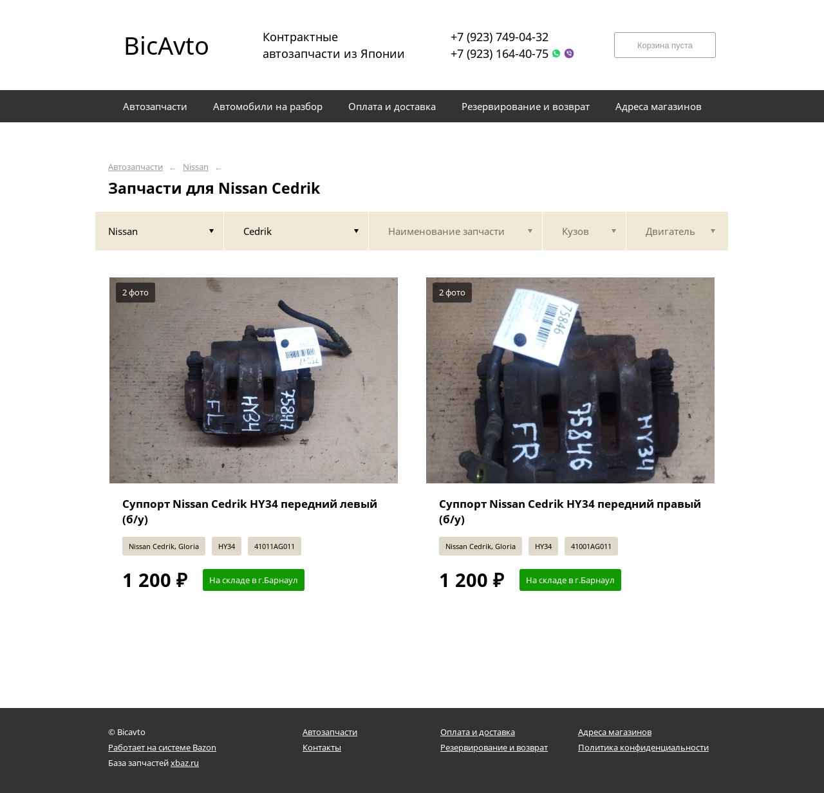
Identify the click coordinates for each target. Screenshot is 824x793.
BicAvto (166, 45)
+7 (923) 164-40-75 (499, 53)
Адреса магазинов (614, 732)
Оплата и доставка (477, 732)
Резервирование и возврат (494, 747)
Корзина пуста (665, 45)
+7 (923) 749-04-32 (499, 36)
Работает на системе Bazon (162, 747)
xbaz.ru (185, 763)
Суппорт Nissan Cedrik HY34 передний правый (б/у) (570, 511)
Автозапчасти (135, 167)
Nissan (196, 167)
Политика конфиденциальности (643, 747)
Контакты (322, 747)
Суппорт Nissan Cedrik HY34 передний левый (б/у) (249, 511)
